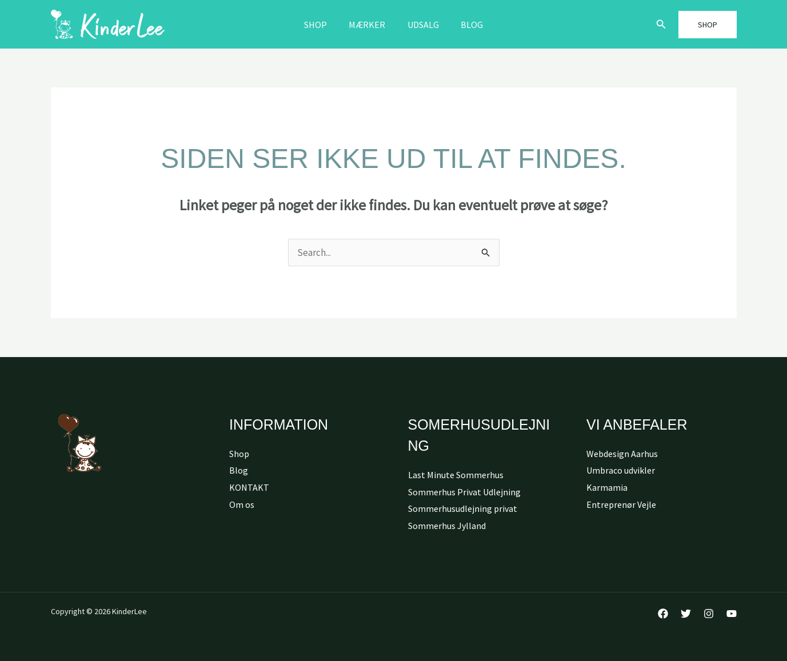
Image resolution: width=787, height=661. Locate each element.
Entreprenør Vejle (621, 504)
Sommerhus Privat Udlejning (464, 492)
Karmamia (607, 487)
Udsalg (421, 24)
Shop (321, 24)
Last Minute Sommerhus (456, 474)
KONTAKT (249, 487)
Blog (467, 24)
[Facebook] (663, 613)
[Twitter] (686, 613)
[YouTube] (731, 613)
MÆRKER (369, 24)
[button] (661, 24)
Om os (241, 504)
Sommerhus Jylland (447, 525)
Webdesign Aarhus (622, 453)
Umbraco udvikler (620, 470)
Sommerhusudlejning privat (462, 508)
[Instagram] (709, 613)
